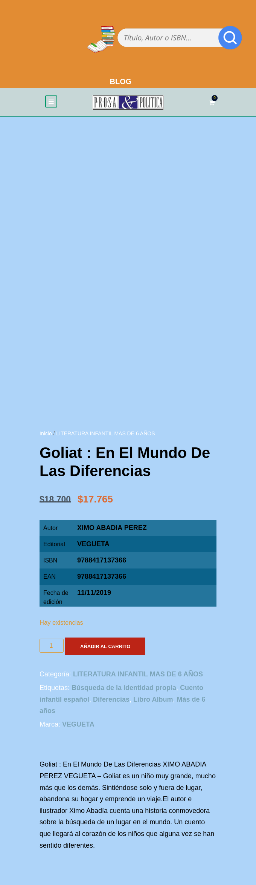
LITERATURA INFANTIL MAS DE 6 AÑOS (105, 433)
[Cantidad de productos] (52, 646)
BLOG (121, 81)
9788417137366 (101, 576)
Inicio (46, 433)
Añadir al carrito (105, 646)
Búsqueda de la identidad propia (124, 687)
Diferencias (111, 699)
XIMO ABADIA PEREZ (112, 528)
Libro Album (153, 699)
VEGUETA (93, 544)
